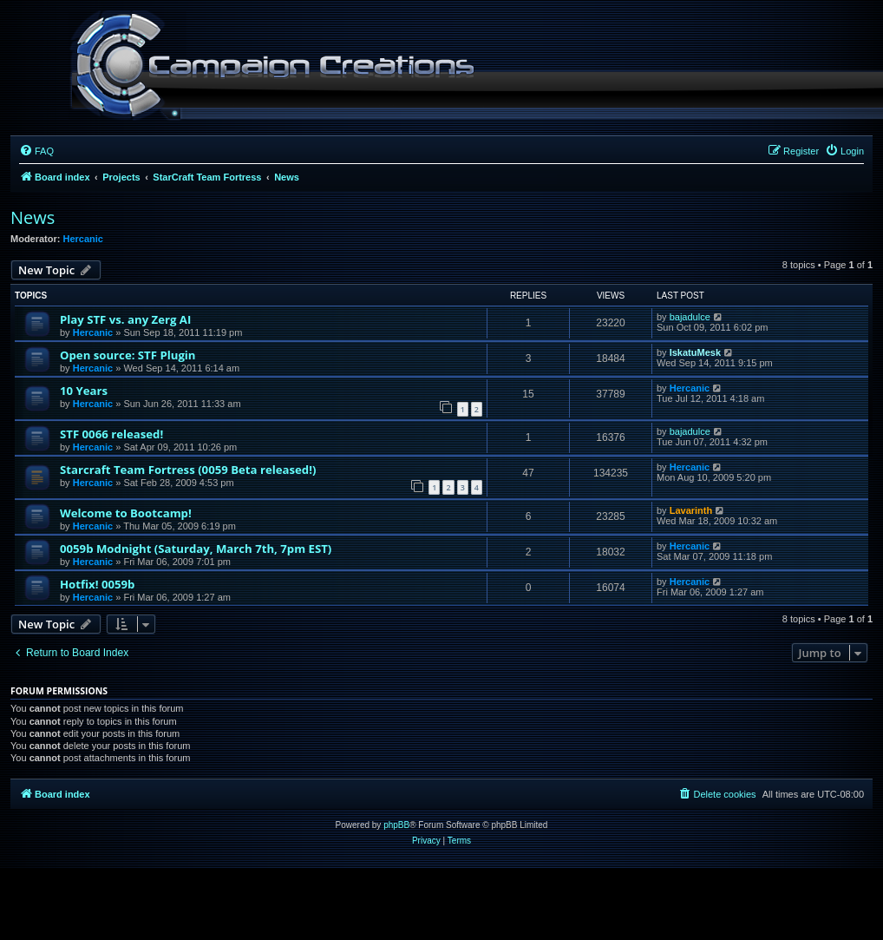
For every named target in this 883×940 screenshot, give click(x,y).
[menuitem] (36, 151)
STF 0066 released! (111, 434)
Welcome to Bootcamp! (126, 513)
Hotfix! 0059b (97, 584)
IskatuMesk (695, 352)
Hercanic (83, 238)
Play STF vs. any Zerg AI (125, 319)
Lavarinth (691, 510)
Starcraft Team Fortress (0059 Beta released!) (188, 469)
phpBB (396, 825)
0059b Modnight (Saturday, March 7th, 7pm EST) (195, 548)
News (32, 217)
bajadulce (690, 317)
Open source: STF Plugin (128, 355)
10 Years (84, 390)
